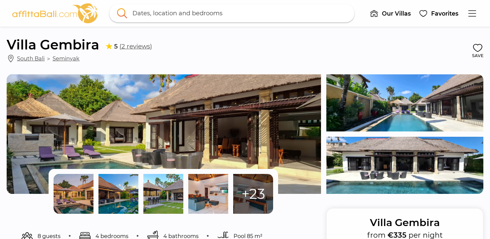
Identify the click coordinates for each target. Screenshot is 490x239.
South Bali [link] (31, 58)
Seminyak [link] (66, 58)
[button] (390, 13)
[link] (55, 13)
